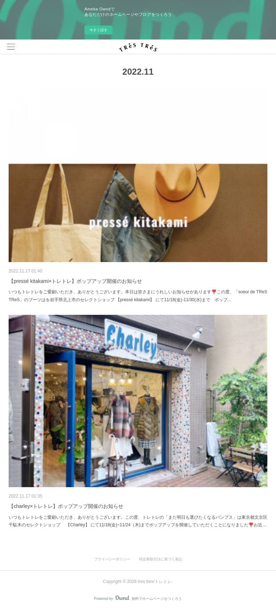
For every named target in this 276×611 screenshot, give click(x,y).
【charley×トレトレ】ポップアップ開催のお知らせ (66, 506)
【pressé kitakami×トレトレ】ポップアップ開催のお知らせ (75, 281)
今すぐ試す (98, 30)
